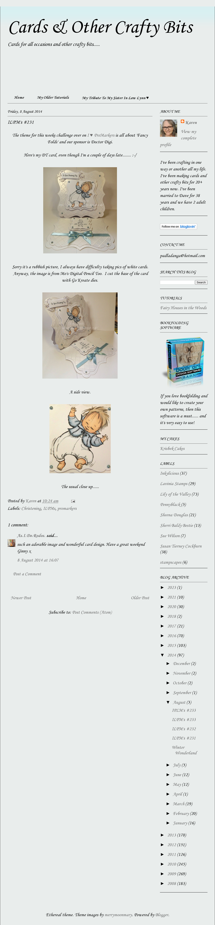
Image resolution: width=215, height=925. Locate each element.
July (177, 765)
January (180, 823)
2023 (172, 587)
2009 (172, 874)
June (177, 775)
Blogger (161, 915)
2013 (172, 835)
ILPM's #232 (184, 729)
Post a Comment (27, 574)
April (178, 794)
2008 (172, 883)
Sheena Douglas (174, 515)
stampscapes (170, 562)
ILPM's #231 (184, 738)
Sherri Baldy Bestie (176, 525)
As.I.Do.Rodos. (31, 535)
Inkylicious (169, 473)
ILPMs (49, 508)
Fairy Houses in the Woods (183, 308)
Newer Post (21, 598)
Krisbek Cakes (172, 448)
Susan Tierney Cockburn (180, 546)
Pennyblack (170, 504)
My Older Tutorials (53, 97)
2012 (172, 845)
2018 (172, 616)
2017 (172, 626)
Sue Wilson (170, 536)
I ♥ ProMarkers (100, 135)
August (179, 702)
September (182, 693)
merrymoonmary (118, 915)
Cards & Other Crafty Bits (100, 27)
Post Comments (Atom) (92, 612)
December (182, 663)
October (180, 683)
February (181, 813)
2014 (172, 655)
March (179, 804)
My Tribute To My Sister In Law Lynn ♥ (115, 98)
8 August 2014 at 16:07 (37, 560)
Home (19, 97)
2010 (172, 864)
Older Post (140, 598)
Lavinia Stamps (173, 484)
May (177, 784)
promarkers (67, 508)
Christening (31, 508)
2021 (172, 597)
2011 (172, 854)
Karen (191, 122)
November (182, 673)
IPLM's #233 (184, 710)
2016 (172, 636)
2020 (172, 607)
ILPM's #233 (184, 719)
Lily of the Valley (175, 494)
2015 (172, 645)
